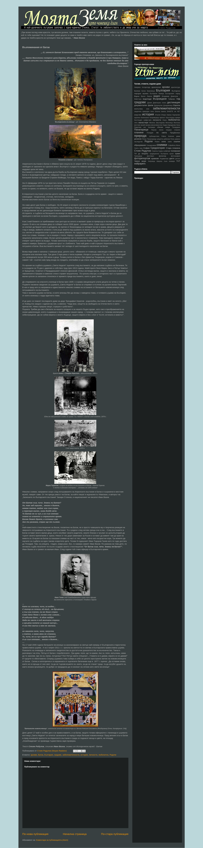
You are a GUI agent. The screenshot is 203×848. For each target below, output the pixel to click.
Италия (157, 115)
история (84, 755)
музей (143, 125)
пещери (169, 130)
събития (166, 151)
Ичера (163, 115)
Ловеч (164, 120)
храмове (155, 158)
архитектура (175, 87)
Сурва (160, 151)
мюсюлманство (156, 125)
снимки (162, 144)
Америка (137, 87)
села (164, 141)
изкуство (137, 115)
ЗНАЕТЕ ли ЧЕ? (173, 111)
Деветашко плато (159, 103)
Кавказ (169, 115)
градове (57, 755)
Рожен (157, 142)
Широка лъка (162, 161)
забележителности (70, 755)
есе (147, 109)
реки (178, 136)
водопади (147, 99)
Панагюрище (141, 129)
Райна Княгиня (168, 136)
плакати (177, 130)
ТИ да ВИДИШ (141, 154)
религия (137, 139)
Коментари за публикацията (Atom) (52, 840)
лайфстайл (147, 120)
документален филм (143, 105)
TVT (178, 161)
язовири (172, 161)
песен (161, 130)
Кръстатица (170, 118)
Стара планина (173, 148)
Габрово (171, 99)
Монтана (177, 123)
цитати (177, 159)
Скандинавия (151, 145)
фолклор (162, 156)
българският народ (172, 93)
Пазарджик (176, 127)
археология (156, 87)
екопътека (138, 109)
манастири (143, 122)
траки (177, 153)
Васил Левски (146, 96)
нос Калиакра (149, 127)
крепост (162, 118)
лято (136, 123)
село (170, 142)
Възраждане (160, 98)
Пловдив (150, 133)
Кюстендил (138, 120)
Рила (172, 139)
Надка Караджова (169, 125)
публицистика (154, 136)
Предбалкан (175, 133)
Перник (154, 130)
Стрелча (155, 151)
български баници (157, 93)
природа (140, 135)
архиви (34, 755)
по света (161, 132)
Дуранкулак (158, 105)
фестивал (150, 156)
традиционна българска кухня (162, 154)
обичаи (160, 127)
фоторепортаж (142, 158)
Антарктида (146, 87)
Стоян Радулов (142, 151)
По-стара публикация (114, 833)
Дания (149, 103)
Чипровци (151, 161)
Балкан (137, 91)
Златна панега (160, 111)
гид (178, 98)
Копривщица (154, 118)
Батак (40, 755)
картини (137, 118)
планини (138, 132)
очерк (167, 127)
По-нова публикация (35, 833)
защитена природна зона (144, 111)
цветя (171, 158)
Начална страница (75, 833)
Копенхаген (145, 118)
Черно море (140, 161)
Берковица (151, 91)
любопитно (103, 755)
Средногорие (158, 148)
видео (157, 96)
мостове (137, 125)
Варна (136, 96)
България (48, 755)
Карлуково (176, 115)
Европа (176, 105)
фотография (175, 156)
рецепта (160, 139)
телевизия (175, 151)
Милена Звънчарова (157, 123)
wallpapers (140, 163)
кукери (177, 118)
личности (93, 755)
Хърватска (164, 159)
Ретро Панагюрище (149, 139)
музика (148, 125)
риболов (167, 139)
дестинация (173, 102)
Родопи (113, 755)
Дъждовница (168, 105)
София (146, 148)
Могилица (169, 123)
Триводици (138, 156)
